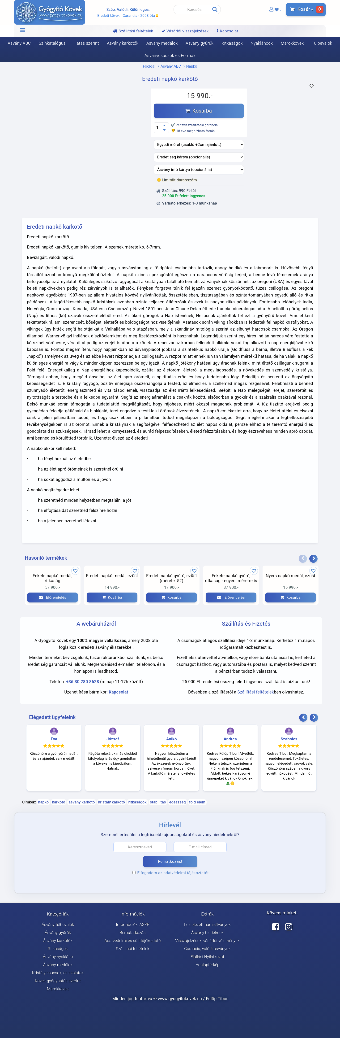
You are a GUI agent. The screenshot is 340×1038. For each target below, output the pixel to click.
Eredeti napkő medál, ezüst (112, 575)
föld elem (197, 802)
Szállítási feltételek (256, 691)
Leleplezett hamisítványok (207, 924)
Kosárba (199, 111)
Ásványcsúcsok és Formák (170, 55)
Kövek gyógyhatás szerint (58, 981)
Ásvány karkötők (122, 43)
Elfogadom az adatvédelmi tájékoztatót (170, 872)
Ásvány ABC (19, 43)
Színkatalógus (52, 43)
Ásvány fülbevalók (58, 924)
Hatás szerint (86, 43)
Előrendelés (52, 597)
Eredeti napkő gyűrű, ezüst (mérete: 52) (171, 578)
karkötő (58, 802)
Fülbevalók (322, 43)
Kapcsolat (118, 691)
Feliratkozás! (170, 861)
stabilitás (158, 802)
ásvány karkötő (81, 802)
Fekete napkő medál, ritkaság (52, 578)
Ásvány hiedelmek (207, 932)
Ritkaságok (232, 43)
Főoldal (149, 66)
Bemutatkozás (133, 932)
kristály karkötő (111, 802)
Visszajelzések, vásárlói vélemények (207, 940)
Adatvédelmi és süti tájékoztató (132, 940)
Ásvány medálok (162, 43)
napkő (43, 802)
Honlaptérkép (207, 965)
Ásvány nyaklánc (58, 957)
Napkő (191, 66)
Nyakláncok (262, 43)
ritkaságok (137, 802)
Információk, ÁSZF (132, 924)
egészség (177, 802)
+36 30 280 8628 (82, 681)
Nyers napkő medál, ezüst (290, 575)
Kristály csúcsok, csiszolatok (58, 973)
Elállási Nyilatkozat (207, 957)
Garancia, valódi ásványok (207, 948)
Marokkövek (292, 43)
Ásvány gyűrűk (199, 43)
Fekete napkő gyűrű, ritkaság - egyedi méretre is (231, 578)
